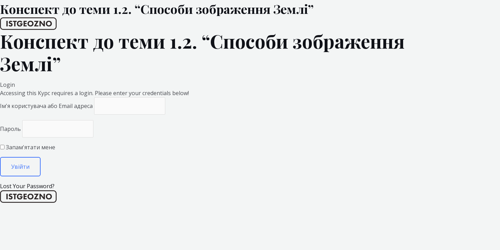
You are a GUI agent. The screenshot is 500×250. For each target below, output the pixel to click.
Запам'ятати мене (27, 147)
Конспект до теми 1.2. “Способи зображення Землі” (157, 8)
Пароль (10, 129)
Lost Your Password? (27, 186)
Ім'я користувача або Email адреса (46, 106)
